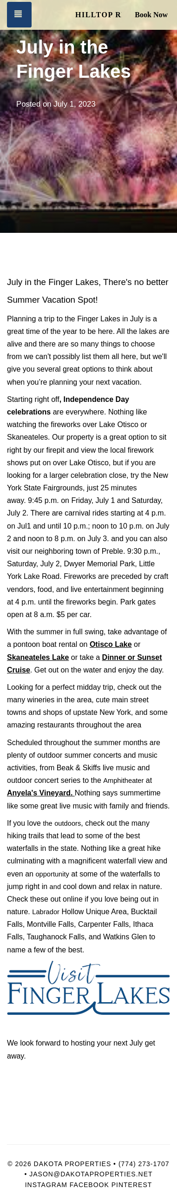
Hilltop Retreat (98, 15)
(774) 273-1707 (144, 1164)
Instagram (46, 1184)
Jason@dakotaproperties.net (90, 1174)
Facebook (89, 1184)
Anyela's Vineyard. (41, 793)
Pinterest (131, 1184)
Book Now (151, 15)
